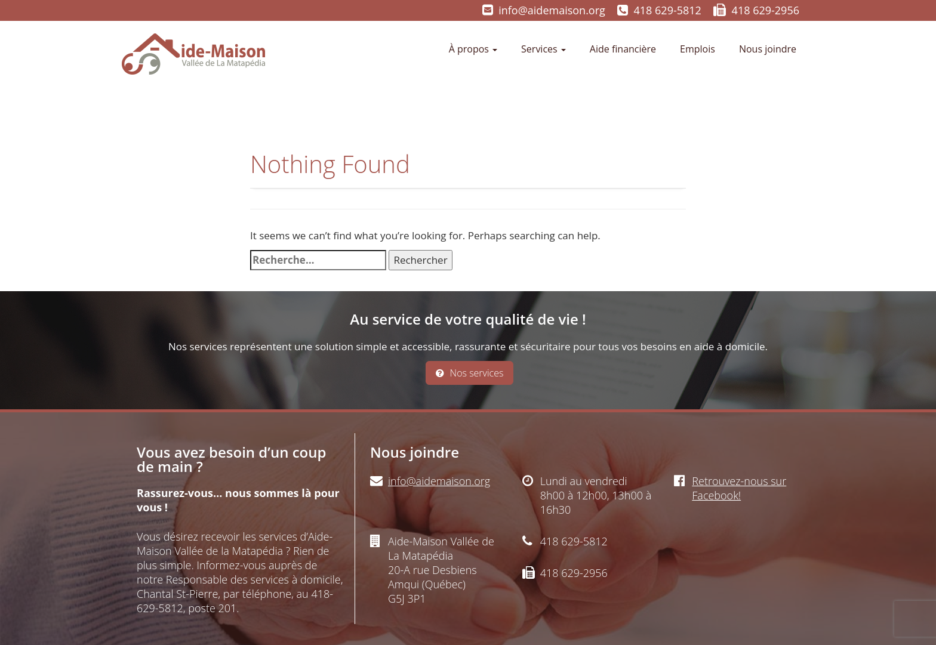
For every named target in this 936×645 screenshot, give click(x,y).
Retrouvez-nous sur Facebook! (739, 488)
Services (543, 48)
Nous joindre (767, 48)
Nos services (470, 372)
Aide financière (623, 48)
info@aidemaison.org (551, 10)
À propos (473, 48)
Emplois (697, 48)
